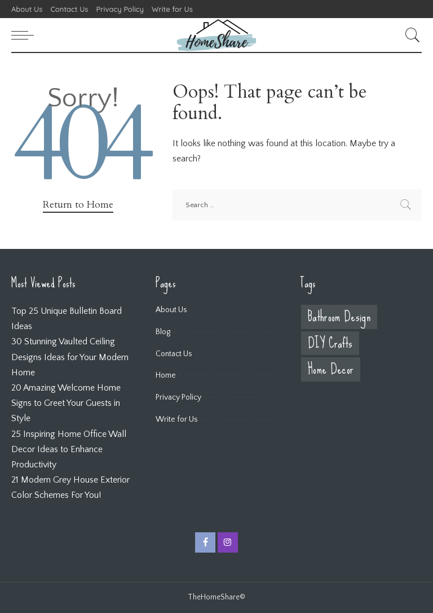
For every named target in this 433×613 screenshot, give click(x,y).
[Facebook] (205, 542)
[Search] (410, 35)
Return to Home (78, 204)
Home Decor (331, 369)
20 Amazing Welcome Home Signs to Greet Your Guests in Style (66, 403)
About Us (171, 309)
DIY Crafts (330, 343)
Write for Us (177, 419)
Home (166, 375)
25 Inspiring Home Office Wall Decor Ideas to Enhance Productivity (68, 449)
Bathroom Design (339, 317)
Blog (163, 331)
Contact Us (174, 353)
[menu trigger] (25, 35)
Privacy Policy (178, 397)
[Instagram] (228, 542)
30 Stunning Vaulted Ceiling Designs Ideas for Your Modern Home (70, 356)
